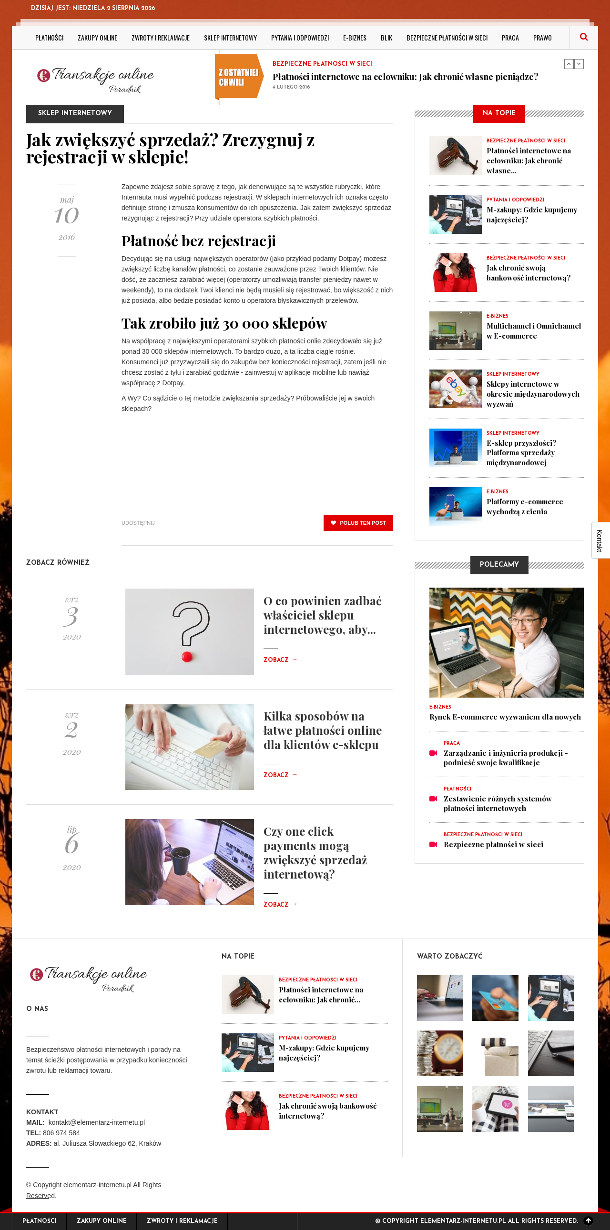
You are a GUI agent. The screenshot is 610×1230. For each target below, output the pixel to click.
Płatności (49, 37)
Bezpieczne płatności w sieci (447, 37)
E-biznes (354, 37)
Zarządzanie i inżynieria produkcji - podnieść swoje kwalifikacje (506, 755)
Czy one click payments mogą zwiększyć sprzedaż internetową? (315, 852)
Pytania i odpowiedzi (300, 37)
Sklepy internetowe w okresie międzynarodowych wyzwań (534, 392)
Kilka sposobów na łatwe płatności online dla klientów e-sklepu (323, 730)
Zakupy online (97, 37)
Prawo (542, 37)
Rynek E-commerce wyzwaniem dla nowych (505, 714)
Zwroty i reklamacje (161, 37)
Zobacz (281, 660)
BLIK (386, 37)
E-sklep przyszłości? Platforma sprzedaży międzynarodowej (523, 450)
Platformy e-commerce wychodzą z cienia (527, 503)
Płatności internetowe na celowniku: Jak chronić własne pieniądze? (406, 76)
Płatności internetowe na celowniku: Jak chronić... (321, 994)
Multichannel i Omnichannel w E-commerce (518, 334)
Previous (569, 64)
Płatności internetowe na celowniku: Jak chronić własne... (529, 160)
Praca (510, 37)
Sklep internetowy (230, 37)
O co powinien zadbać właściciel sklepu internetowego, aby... (323, 615)
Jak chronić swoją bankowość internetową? (529, 271)
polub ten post (358, 523)
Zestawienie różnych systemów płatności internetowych (498, 800)
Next (579, 64)
